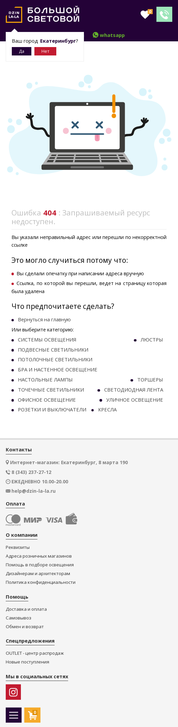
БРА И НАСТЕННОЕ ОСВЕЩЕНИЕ (57, 369)
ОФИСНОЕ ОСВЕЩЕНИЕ (47, 399)
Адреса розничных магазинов (39, 556)
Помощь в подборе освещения (40, 564)
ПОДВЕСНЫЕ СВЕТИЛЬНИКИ (53, 349)
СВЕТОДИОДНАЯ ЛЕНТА (133, 389)
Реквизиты (18, 547)
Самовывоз (18, 617)
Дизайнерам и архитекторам (38, 573)
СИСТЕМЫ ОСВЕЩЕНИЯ (47, 339)
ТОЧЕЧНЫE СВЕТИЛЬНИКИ (51, 389)
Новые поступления (27, 661)
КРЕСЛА (107, 409)
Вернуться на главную (44, 319)
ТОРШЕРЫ (150, 379)
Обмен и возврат (25, 626)
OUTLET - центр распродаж (35, 653)
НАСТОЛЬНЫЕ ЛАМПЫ (45, 379)
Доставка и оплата (26, 609)
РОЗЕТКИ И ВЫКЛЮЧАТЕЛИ (52, 409)
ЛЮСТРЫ (152, 339)
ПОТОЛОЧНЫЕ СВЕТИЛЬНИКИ (55, 359)
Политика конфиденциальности (41, 582)
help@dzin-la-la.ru (33, 491)
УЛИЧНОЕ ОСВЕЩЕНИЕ (134, 399)
